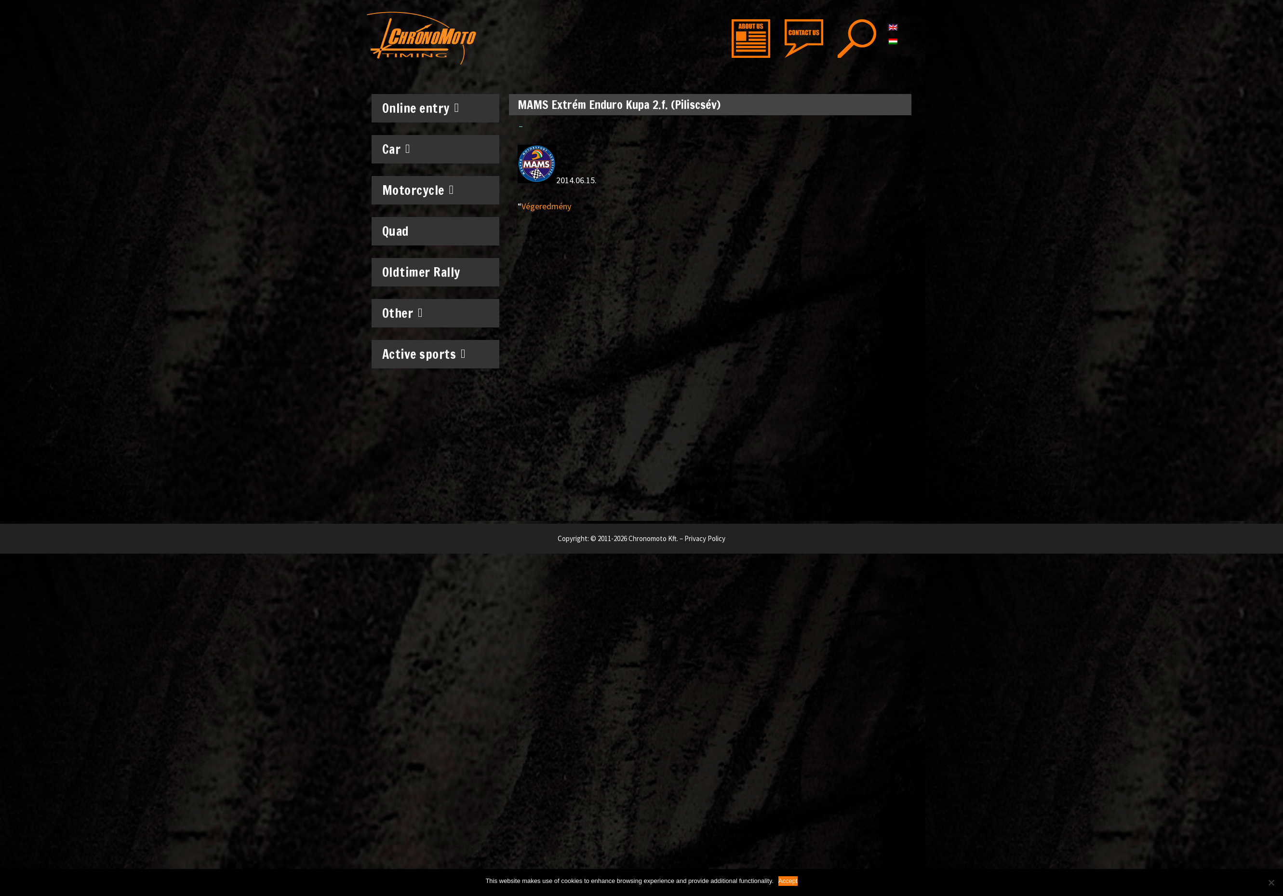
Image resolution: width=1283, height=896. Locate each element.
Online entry (420, 108)
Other (402, 313)
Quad (395, 231)
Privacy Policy (704, 538)
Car (396, 149)
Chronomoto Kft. (653, 538)
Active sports (424, 354)
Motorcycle (418, 190)
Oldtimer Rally (421, 272)
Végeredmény (546, 206)
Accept (788, 880)
